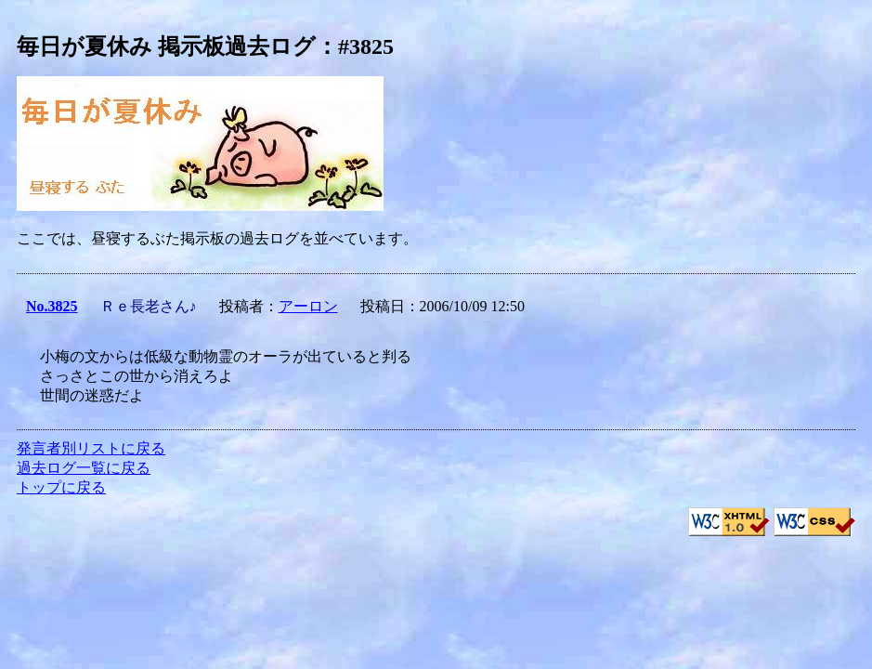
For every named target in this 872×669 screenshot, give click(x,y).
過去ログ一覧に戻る (83, 468)
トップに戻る (61, 487)
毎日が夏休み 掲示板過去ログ (166, 46)
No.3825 (52, 306)
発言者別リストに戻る (91, 448)
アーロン (308, 306)
